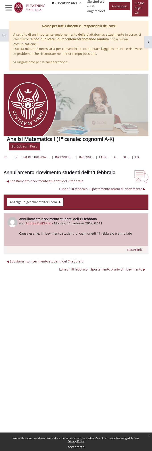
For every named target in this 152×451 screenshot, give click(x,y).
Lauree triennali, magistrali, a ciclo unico (36, 157)
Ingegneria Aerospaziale (86, 157)
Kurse (17, 157)
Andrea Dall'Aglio (38, 223)
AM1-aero (116, 157)
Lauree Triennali (103, 157)
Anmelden (119, 6)
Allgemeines (126, 157)
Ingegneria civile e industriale (64, 157)
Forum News (138, 157)
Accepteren (76, 447)
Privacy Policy (76, 441)
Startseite (7, 157)
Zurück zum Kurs (24, 146)
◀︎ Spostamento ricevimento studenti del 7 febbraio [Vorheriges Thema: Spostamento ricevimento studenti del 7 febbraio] (44, 181)
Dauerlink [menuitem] (134, 250)
